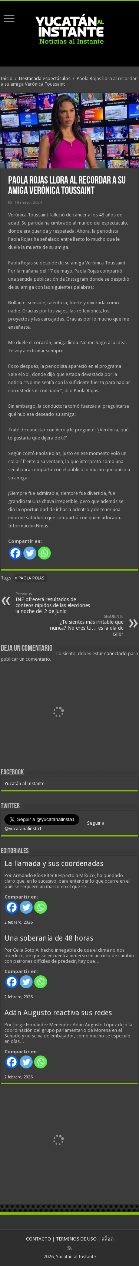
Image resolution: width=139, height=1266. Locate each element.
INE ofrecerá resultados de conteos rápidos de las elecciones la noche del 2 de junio (54, 603)
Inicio (7, 78)
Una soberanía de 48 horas (48, 938)
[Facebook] (15, 553)
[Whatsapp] (44, 553)
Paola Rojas (31, 578)
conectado (115, 653)
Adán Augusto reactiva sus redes (58, 1013)
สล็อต (107, 1239)
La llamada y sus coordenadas (53, 863)
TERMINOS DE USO (76, 1239)
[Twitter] (29, 553)
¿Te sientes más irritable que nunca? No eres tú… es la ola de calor (85, 625)
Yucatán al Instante (24, 783)
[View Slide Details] (58, 713)
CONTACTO (38, 1239)
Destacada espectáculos (44, 78)
